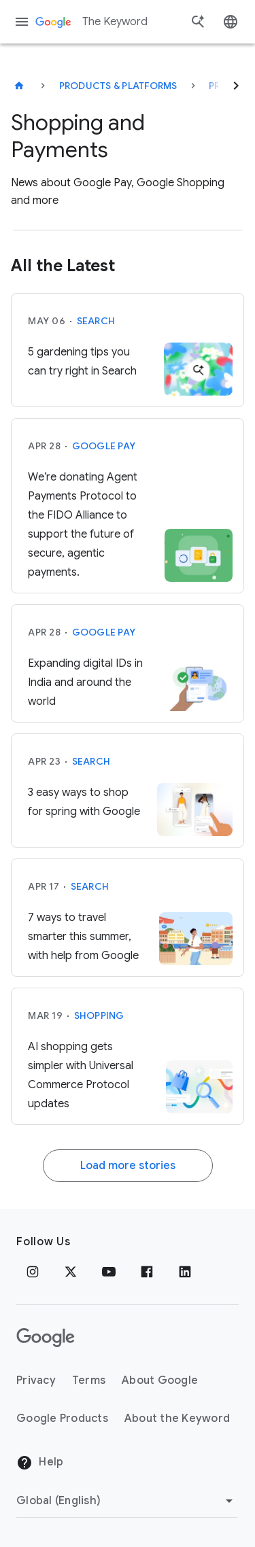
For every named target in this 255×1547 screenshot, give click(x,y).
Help (39, 1463)
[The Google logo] (45, 1337)
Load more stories (127, 1165)
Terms (88, 1380)
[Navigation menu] (21, 21)
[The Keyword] (19, 85)
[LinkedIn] (185, 1271)
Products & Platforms (118, 86)
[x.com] (70, 1271)
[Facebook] (147, 1271)
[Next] (236, 85)
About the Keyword (177, 1418)
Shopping (99, 1015)
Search (96, 321)
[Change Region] (126, 1500)
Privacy (36, 1380)
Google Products (62, 1418)
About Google (160, 1380)
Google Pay (104, 446)
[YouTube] (108, 1271)
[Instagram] (32, 1271)
